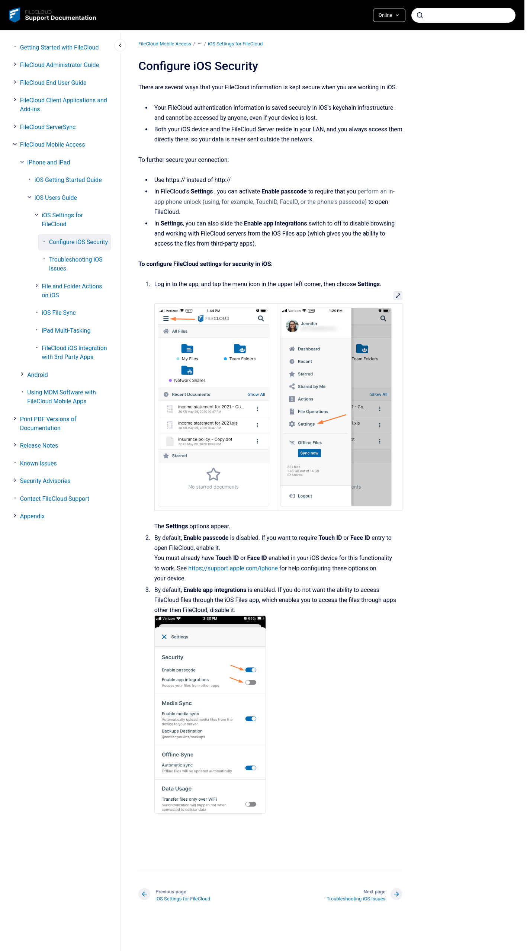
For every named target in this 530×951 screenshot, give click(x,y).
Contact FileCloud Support (55, 498)
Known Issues (38, 463)
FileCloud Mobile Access (52, 144)
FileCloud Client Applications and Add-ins (63, 105)
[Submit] (420, 15)
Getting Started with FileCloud (59, 47)
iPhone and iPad (48, 162)
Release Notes (39, 445)
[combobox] (463, 15)
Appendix (32, 516)
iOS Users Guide (56, 197)
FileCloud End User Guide (53, 82)
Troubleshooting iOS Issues (76, 264)
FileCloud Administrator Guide (59, 64)
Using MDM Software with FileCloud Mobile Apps (61, 397)
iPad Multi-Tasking (66, 330)
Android (37, 374)
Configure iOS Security (78, 242)
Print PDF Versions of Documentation (48, 424)
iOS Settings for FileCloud (62, 220)
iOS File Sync (59, 312)
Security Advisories (45, 480)
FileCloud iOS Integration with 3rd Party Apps (74, 353)
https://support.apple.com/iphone (233, 567)
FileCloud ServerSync (48, 127)
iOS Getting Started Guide (68, 179)
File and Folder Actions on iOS (72, 291)
